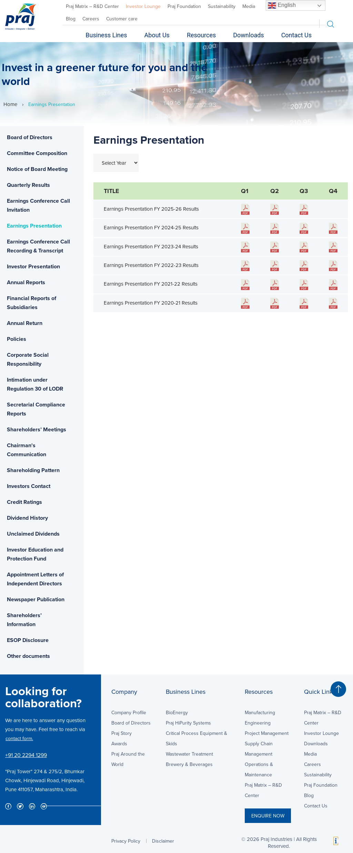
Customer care (122, 18)
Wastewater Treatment (189, 753)
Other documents (28, 656)
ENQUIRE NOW (267, 815)
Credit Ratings (24, 502)
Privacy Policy (125, 840)
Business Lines (106, 35)
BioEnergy (177, 712)
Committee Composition (37, 153)
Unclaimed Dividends (33, 534)
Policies (16, 339)
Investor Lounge (143, 6)
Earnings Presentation (34, 226)
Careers (90, 18)
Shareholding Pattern (33, 470)
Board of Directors (29, 137)
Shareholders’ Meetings (36, 429)
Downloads (248, 35)
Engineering (258, 722)
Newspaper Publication (35, 599)
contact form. (19, 738)
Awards (119, 743)
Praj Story (121, 733)
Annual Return (24, 323)
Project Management (267, 733)
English (282, 5)
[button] (338, 689)
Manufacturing (260, 712)
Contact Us (296, 35)
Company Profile (128, 712)
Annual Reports (26, 282)
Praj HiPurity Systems (188, 722)
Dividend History (27, 518)
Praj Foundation (184, 6)
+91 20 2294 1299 (26, 755)
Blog (70, 18)
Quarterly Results (28, 185)
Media (248, 6)
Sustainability (221, 6)
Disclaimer (163, 840)
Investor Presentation (33, 266)
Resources (201, 35)
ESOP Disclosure (28, 640)
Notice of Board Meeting (37, 169)
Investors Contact (28, 486)
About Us (157, 35)
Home (10, 104)
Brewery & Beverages (189, 764)
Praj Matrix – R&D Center (92, 6)
